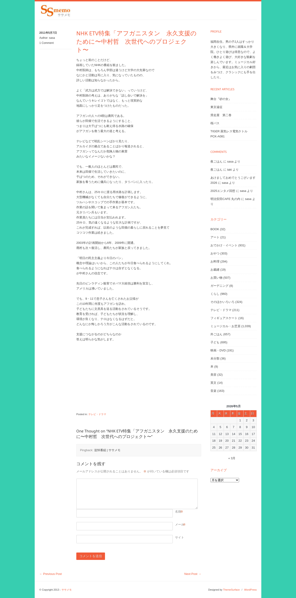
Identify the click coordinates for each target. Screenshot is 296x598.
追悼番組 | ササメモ (107, 450)
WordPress (250, 589)
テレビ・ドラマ (97, 414)
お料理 (214, 261)
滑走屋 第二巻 (220, 115)
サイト (179, 537)
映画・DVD (218, 350)
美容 (213, 374)
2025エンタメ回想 (222, 191)
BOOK (214, 229)
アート (214, 237)
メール (179, 524)
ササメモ (67, 589)
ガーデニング (219, 285)
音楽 (213, 391)
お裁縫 (214, 269)
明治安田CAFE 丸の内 (225, 199)
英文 (213, 382)
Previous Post (50, 574)
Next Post (192, 574)
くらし (214, 294)
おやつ (214, 253)
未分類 (214, 358)
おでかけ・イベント (223, 245)
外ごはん (216, 334)
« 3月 (231, 458)
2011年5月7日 (48, 32)
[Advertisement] (136, 379)
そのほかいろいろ (222, 302)
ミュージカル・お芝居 (225, 326)
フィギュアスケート (223, 318)
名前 (178, 511)
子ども (214, 342)
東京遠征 (216, 107)
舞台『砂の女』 (220, 99)
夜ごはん (216, 161)
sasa (52, 37)
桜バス (214, 123)
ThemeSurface (231, 589)
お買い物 (216, 277)
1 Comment (46, 43)
